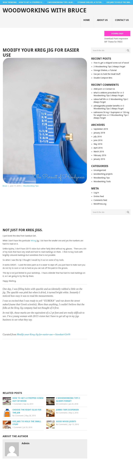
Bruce (5, 186)
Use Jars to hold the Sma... (118, 2)
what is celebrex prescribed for (107, 93)
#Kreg (33, 241)
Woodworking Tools (102, 181)
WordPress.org (100, 204)
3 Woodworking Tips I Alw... (60, 2)
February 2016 (100, 155)
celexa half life (100, 99)
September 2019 (101, 129)
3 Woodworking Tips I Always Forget (109, 66)
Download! (117, 33)
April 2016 (98, 148)
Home (86, 20)
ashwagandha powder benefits (107, 106)
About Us (102, 20)
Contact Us (122, 20)
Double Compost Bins (103, 78)
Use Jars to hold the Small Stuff (107, 74)
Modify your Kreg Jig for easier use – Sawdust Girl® (43, 334)
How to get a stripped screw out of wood (111, 63)
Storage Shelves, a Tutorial (105, 70)
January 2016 (99, 159)
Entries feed (99, 196)
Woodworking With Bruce (44, 10)
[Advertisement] (53, 37)
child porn (98, 89)
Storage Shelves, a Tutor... (90, 2)
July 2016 (98, 136)
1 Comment (17, 404)
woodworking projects (103, 174)
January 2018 (99, 133)
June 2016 (98, 140)
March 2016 (99, 151)
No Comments (18, 416)
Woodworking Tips (31, 186)
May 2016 (98, 144)
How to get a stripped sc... (31, 2)
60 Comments (61, 404)
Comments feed (100, 200)
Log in (96, 193)
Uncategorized (100, 170)
